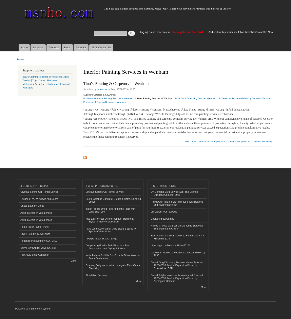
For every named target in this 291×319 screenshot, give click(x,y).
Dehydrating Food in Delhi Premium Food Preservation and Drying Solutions (108, 247)
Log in (143, 32)
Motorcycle (28, 84)
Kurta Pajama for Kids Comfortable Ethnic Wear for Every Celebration (113, 257)
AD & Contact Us (101, 47)
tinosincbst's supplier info (212, 141)
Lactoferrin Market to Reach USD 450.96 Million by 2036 (178, 254)
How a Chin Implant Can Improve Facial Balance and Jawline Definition (177, 203)
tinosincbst (102, 89)
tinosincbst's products (239, 141)
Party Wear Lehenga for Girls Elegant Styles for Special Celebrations (111, 230)
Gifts (65, 76)
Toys (34, 80)
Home (24, 47)
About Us (81, 47)
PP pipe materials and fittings (101, 238)
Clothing (34, 76)
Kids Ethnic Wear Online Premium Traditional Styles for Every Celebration (110, 220)
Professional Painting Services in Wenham (104, 102)
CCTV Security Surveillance (35, 234)
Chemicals (66, 84)
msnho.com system (40, 308)
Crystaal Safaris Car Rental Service (39, 191)
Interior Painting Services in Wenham (154, 98)
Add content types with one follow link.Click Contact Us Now (241, 32)
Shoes (42, 80)
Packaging (27, 87)
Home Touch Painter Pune (34, 226)
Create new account (160, 32)
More (73, 260)
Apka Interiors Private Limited (36, 213)
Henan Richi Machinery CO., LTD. (38, 240)
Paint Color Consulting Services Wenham (195, 98)
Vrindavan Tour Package (164, 211)
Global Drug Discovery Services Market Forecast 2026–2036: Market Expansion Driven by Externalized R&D (177, 265)
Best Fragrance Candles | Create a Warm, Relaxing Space (113, 200)
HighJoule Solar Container (34, 254)
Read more (190, 141)
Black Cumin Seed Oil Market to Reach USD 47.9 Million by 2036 (177, 237)
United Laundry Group (32, 205)
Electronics (52, 84)
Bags (25, 76)
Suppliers (38, 47)
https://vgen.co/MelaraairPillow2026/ (170, 245)
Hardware (52, 80)
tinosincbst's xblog (262, 141)
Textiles (26, 80)
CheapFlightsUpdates (162, 218)
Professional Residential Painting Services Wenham (244, 98)
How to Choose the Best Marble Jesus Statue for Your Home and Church (177, 227)
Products (54, 47)
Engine (41, 84)
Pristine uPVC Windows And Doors (39, 199)
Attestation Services (96, 275)
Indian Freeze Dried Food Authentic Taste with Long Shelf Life (110, 210)
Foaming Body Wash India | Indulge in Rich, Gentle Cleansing (113, 267)
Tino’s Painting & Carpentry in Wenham (116, 83)
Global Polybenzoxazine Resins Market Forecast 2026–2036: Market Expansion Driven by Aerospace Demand (177, 278)
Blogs (67, 47)
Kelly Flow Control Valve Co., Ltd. (38, 248)
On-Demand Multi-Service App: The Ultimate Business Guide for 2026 (174, 193)
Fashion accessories (50, 76)
